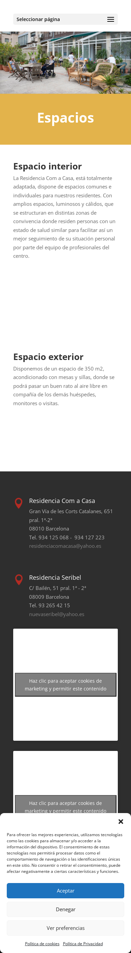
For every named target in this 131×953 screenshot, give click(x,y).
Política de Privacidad (83, 944)
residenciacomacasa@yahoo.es (65, 545)
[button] (120, 821)
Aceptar (65, 890)
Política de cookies (42, 944)
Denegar (65, 909)
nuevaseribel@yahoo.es (56, 614)
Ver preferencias (66, 927)
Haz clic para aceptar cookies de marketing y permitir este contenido (65, 685)
